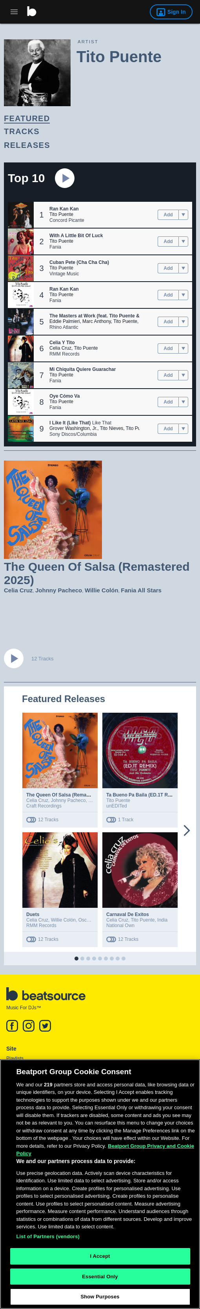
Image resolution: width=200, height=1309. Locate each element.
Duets (32, 914)
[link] (93, 118)
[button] (21, 215)
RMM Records (64, 354)
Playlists (15, 1058)
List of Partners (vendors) (48, 1236)
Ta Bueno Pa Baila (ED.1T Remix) (143, 795)
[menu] (183, 215)
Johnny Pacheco (58, 590)
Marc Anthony (96, 321)
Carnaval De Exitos (127, 914)
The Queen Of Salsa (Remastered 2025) (70, 795)
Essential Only (100, 1277)
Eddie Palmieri (64, 321)
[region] (100, 1184)
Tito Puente (61, 214)
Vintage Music (64, 274)
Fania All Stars (141, 590)
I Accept (100, 1256)
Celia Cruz (60, 348)
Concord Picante (66, 220)
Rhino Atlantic (63, 327)
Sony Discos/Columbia (73, 434)
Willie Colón (101, 590)
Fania (55, 247)
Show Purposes (99, 1297)
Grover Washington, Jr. (73, 428)
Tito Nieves (112, 428)
